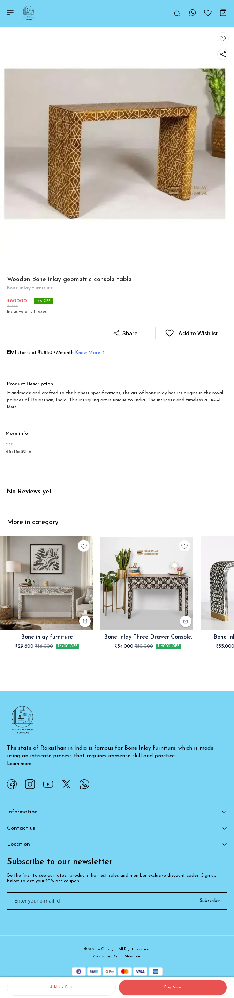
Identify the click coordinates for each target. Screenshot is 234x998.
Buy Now (172, 987)
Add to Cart (61, 987)
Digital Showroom (127, 956)
